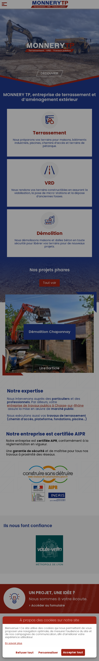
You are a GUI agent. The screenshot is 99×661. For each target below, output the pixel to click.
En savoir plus (13, 643)
